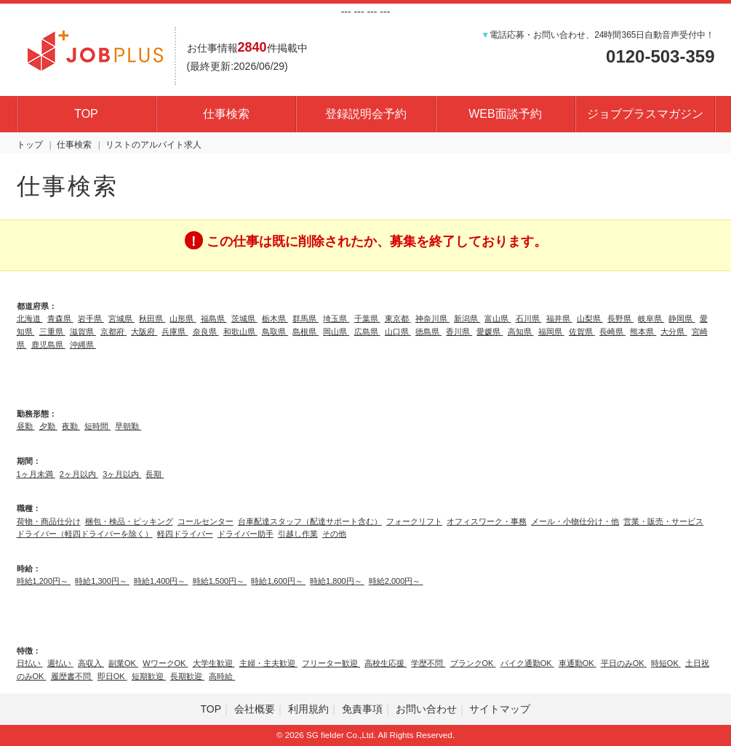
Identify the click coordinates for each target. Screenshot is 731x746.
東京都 (398, 318)
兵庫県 (174, 331)
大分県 (673, 331)
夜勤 (71, 426)
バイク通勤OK (527, 663)
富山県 (497, 318)
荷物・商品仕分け (49, 521)
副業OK (123, 663)
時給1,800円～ (337, 581)
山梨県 (590, 318)
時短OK (666, 663)
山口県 (398, 331)
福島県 (214, 318)
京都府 (113, 331)
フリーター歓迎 (331, 663)
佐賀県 (582, 331)
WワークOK (165, 663)
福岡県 (551, 331)
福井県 (559, 318)
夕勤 (48, 426)
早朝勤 (128, 426)
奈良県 (206, 331)
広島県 (367, 331)
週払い (60, 663)
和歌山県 (240, 331)
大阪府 (144, 331)
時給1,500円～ (220, 581)
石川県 (529, 318)
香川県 (459, 331)
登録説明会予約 (366, 114)
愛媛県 (489, 331)
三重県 (52, 331)
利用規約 (308, 709)
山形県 (182, 318)
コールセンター (205, 521)
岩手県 (91, 318)
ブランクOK (473, 663)
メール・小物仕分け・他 (575, 521)
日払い (30, 663)
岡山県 (336, 331)
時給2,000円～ (396, 581)
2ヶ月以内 (79, 474)
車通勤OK (577, 663)
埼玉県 (336, 318)
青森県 (60, 318)
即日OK (112, 676)
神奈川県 (432, 318)
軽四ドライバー (185, 533)
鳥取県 (275, 331)
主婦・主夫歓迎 (268, 663)
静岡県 (681, 318)
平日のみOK (624, 663)
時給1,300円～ (102, 581)
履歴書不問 (72, 676)
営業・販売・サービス (663, 521)
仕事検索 (226, 114)
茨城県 (244, 318)
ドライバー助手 (245, 533)
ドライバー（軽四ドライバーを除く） (85, 533)
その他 (334, 533)
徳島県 (428, 331)
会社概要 (254, 709)
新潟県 (467, 318)
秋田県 (152, 318)
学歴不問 (428, 663)
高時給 (222, 676)
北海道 (30, 318)
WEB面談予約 (504, 114)
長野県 (620, 318)
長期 (154, 474)
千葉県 (367, 318)
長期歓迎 (187, 676)
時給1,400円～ (161, 581)
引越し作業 (298, 533)
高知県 (521, 331)
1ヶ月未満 (36, 474)
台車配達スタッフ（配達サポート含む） (310, 521)
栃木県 (275, 318)
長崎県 (612, 331)
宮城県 (121, 318)
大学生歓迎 (214, 663)
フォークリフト (414, 521)
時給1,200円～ (44, 581)
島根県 (305, 331)
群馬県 (305, 318)
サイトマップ (499, 709)
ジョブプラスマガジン (645, 114)
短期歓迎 (149, 676)
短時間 (97, 426)
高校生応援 (385, 663)
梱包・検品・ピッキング (129, 521)
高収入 (91, 663)
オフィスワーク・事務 (487, 521)
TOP (86, 114)
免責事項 (362, 709)
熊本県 (643, 331)
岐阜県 (651, 318)
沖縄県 (83, 344)
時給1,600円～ (278, 581)
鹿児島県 (48, 344)
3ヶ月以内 (122, 474)
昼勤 (26, 426)
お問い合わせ (426, 709)
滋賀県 (83, 331)
